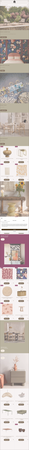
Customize (14, 231)
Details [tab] (24, 220)
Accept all (14, 229)
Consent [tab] (5, 220)
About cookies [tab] (14, 220)
